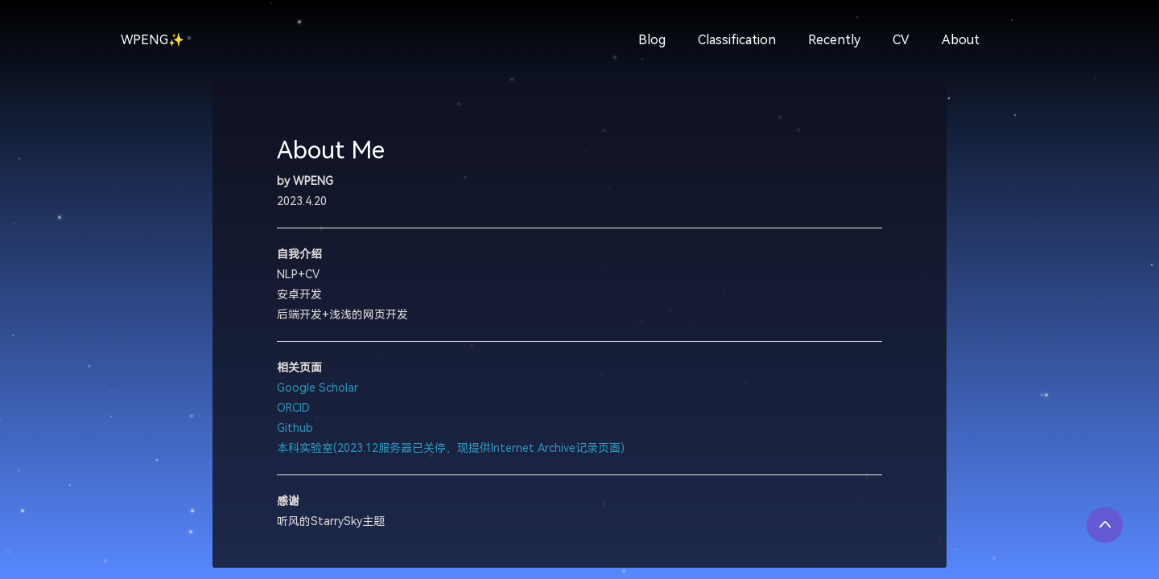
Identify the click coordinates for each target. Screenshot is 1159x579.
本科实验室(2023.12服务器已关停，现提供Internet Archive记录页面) (451, 448)
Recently (834, 40)
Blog (652, 40)
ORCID (293, 408)
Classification (737, 40)
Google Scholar (317, 388)
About (961, 40)
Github (295, 428)
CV (901, 40)
